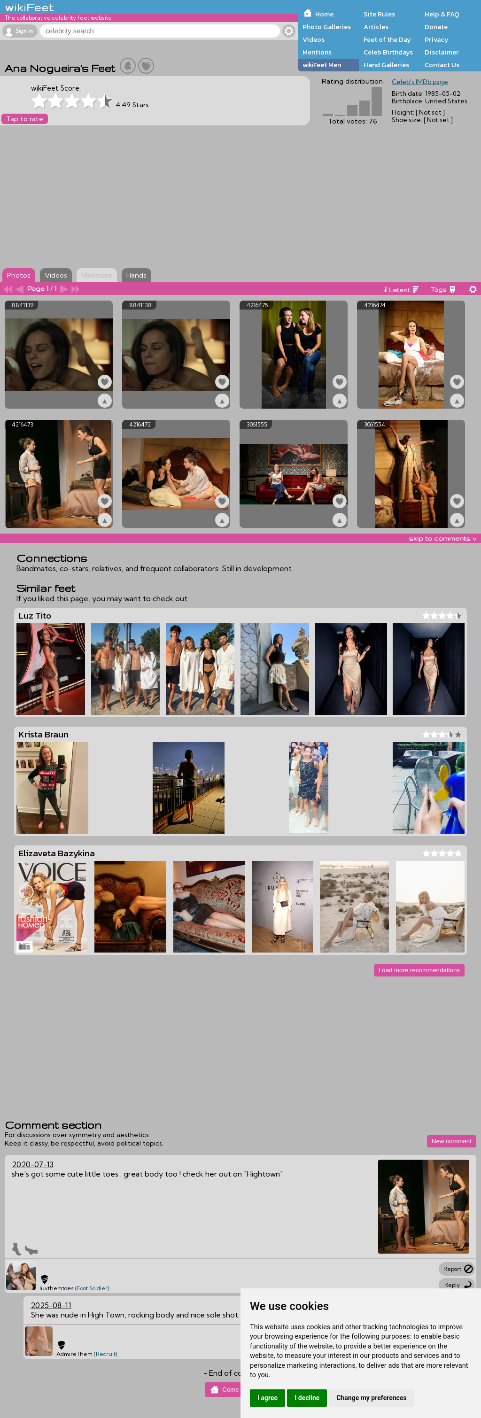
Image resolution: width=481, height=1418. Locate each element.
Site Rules (379, 14)
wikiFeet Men (322, 65)
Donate (436, 27)
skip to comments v (442, 538)
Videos (314, 39)
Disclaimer (441, 52)
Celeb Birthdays (388, 52)
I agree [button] (267, 1398)
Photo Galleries (327, 27)
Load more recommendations (419, 970)
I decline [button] (307, 1398)
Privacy (437, 39)
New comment (452, 1141)
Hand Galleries (386, 65)
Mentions (317, 52)
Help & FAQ (442, 14)
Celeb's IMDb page (420, 81)
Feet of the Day (387, 39)
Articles (376, 27)
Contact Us (442, 65)
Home (324, 14)
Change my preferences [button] (371, 1398)
